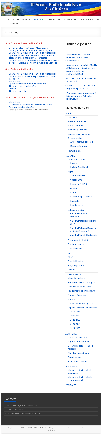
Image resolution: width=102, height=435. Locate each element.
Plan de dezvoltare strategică (81, 282)
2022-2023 (75, 319)
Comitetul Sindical (76, 244)
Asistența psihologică (78, 240)
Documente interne (79, 146)
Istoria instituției (75, 125)
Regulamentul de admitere (80, 341)
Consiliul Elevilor (75, 261)
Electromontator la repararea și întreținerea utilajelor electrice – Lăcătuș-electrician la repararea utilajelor (34, 61)
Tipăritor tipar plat (17, 91)
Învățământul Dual (79, 167)
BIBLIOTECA (91, 19)
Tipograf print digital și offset (22, 86)
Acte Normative (77, 175)
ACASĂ (11, 19)
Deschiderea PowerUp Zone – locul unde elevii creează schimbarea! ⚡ (79, 57)
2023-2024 (75, 324)
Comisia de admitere (77, 337)
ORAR (70, 257)
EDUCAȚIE (36, 19)
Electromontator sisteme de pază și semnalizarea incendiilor (32, 77)
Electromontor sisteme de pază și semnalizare (30, 104)
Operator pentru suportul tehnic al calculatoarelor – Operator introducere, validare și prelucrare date (33, 54)
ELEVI (47, 19)
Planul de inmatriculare (78, 353)
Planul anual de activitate (79, 286)
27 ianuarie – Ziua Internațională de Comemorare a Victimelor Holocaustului (80, 96)
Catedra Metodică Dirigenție (83, 235)
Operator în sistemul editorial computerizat (29, 83)
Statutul (71, 299)
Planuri (73, 192)
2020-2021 (75, 311)
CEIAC (70, 172)
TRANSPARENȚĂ (60, 19)
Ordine (73, 188)
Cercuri (71, 269)
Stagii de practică (76, 265)
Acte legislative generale (81, 141)
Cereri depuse (74, 357)
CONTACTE (13, 23)
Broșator (13, 88)
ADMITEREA (76, 19)
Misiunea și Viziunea (77, 129)
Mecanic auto (15, 81)
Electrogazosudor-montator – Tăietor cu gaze (30, 50)
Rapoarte (74, 201)
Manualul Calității (78, 184)
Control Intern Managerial (80, 303)
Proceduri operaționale (81, 196)
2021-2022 (75, 315)
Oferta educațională (77, 159)
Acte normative (75, 138)
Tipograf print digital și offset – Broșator (28, 57)
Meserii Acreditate (76, 278)
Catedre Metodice (76, 210)
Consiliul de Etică (75, 248)
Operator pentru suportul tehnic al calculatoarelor (32, 73)
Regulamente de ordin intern (81, 291)
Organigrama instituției (79, 134)
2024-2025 (75, 328)
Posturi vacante (75, 150)
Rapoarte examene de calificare (82, 307)
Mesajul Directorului (77, 121)
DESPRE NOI (23, 19)
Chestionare (76, 179)
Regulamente (76, 205)
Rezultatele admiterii (77, 361)
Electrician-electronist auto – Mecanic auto (28, 48)
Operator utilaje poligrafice (21, 107)
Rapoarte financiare (77, 295)
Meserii (73, 163)
